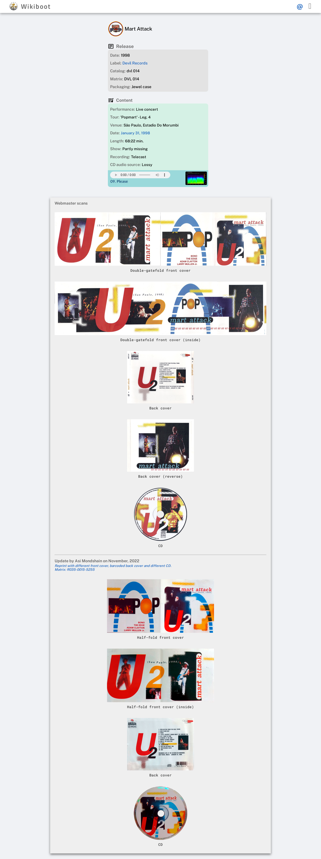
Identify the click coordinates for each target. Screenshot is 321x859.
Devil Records (135, 63)
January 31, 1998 (135, 133)
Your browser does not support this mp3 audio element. (140, 175)
